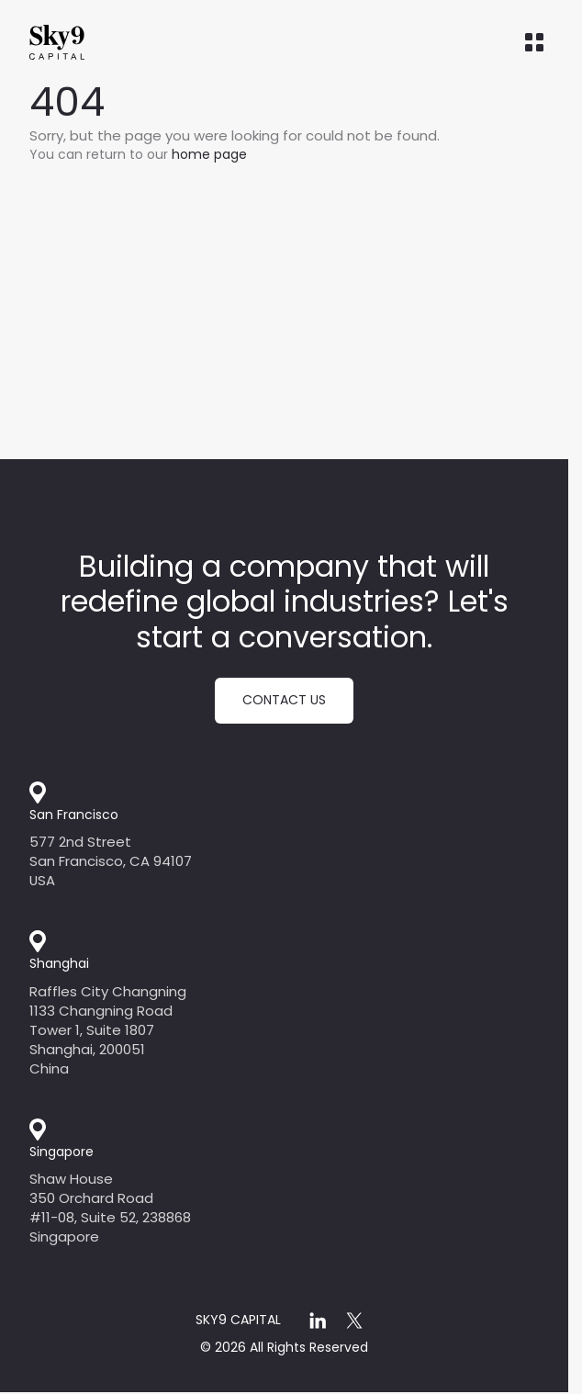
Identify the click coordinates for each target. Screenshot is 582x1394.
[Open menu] (534, 42)
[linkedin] (317, 1320)
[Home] (93, 42)
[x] (354, 1320)
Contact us (284, 700)
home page (209, 154)
